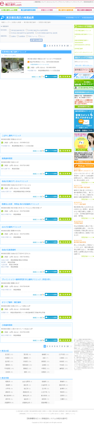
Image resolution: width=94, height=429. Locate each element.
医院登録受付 (88, 2)
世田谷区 (27, 365)
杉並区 (64, 361)
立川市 (45, 388)
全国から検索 (16, 22)
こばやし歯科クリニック (11, 136)
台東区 (45, 365)
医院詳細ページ (86, 182)
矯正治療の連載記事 (71, 411)
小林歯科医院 (7, 325)
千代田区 (9, 368)
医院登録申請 (88, 18)
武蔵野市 (9, 403)
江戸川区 (63, 354)
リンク (72, 413)
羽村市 (63, 392)
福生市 (27, 399)
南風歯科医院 (7, 158)
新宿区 (45, 361)
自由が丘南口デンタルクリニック (15, 181)
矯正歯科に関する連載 (84, 10)
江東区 (64, 358)
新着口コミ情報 (47, 411)
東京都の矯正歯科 (30, 22)
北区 (45, 358)
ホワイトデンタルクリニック (83, 52)
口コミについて (52, 2)
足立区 (9, 354)
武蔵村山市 (27, 403)
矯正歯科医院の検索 (28, 10)
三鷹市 (63, 399)
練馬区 (64, 368)
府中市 (9, 399)
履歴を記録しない (88, 65)
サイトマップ (77, 2)
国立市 (27, 385)
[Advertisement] (23, 106)
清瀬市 (9, 385)
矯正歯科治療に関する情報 (65, 10)
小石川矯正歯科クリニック (83, 30)
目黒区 (45, 372)
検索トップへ (6, 22)
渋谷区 (27, 361)
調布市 (9, 392)
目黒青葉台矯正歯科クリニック (14, 52)
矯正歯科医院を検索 (35, 411)
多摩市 (63, 388)
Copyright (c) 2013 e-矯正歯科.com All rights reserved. (47, 422)
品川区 (9, 361)
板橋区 (45, 354)
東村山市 (27, 395)
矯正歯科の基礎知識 (58, 411)
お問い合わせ (54, 413)
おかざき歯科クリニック (11, 227)
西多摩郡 (45, 403)
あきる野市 (27, 381)
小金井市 (45, 385)
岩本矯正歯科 (79, 48)
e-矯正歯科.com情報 (22, 411)
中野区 (45, 368)
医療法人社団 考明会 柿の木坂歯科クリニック (20, 204)
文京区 (9, 372)
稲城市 (45, 381)
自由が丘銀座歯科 (9, 250)
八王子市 (45, 392)
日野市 (63, 395)
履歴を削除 (78, 65)
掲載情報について (40, 2)
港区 (27, 372)
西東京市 (27, 392)
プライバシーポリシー (65, 2)
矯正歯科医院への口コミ (47, 10)
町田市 (45, 399)
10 (68, 46)
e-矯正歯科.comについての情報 (9, 10)
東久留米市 (9, 395)
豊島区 (27, 368)
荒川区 (27, 354)
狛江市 (27, 388)
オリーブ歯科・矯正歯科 (11, 302)
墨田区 (9, 365)
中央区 (64, 365)
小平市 (9, 388)
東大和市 (45, 395)
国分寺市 (63, 385)
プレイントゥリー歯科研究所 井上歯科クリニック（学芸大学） (26, 279)
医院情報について (73, 18)
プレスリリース (45, 413)
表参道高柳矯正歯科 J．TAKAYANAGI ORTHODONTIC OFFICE (82, 43)
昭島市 (9, 381)
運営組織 (22, 413)
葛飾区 (27, 358)
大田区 (9, 358)
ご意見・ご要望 (64, 413)
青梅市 (63, 381)
